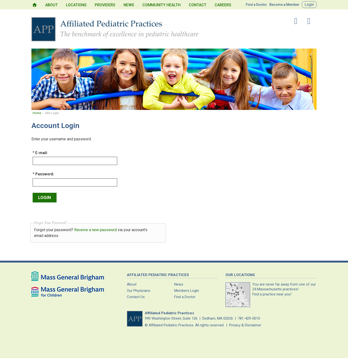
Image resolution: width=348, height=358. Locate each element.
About (51, 5)
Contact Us (136, 297)
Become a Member (284, 5)
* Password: (43, 173)
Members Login (186, 290)
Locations (76, 5)
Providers (105, 5)
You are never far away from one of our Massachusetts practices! (284, 289)
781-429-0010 (249, 318)
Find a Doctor (256, 5)
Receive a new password (95, 230)
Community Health (161, 5)
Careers (223, 5)
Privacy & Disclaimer (245, 325)
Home (37, 113)
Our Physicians (138, 290)
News (128, 5)
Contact (197, 5)
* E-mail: (40, 152)
